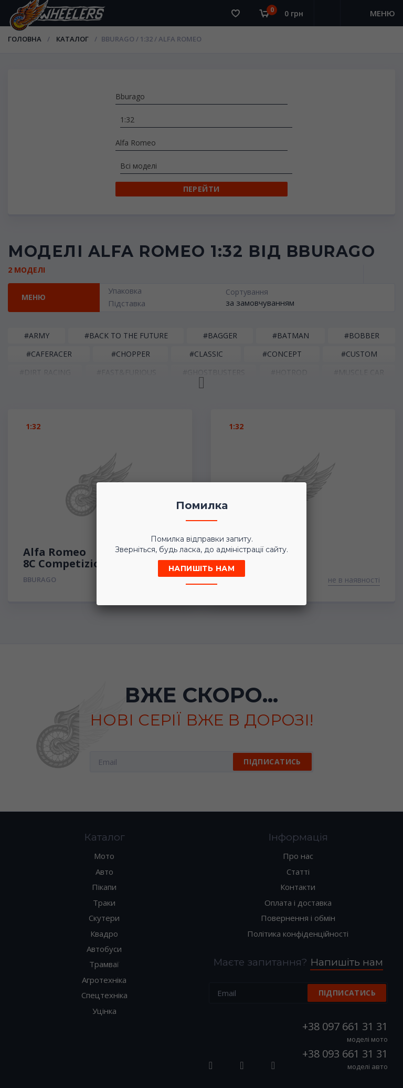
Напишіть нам (201, 568)
